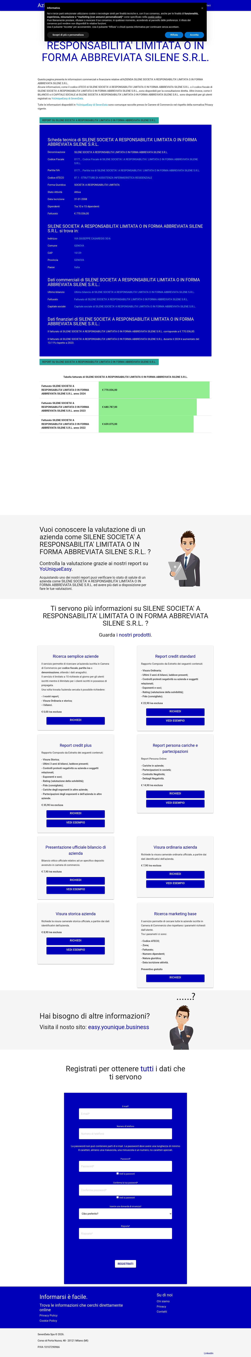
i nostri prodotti (133, 635)
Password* (125, 1159)
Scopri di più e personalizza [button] (68, 34)
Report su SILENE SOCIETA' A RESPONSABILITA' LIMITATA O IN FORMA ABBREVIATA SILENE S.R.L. (99, 120)
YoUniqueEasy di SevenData (67, 98)
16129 (77, 252)
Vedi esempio (175, 720)
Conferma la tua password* (125, 1183)
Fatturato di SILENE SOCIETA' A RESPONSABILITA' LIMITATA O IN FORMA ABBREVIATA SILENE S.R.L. (131, 299)
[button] (202, 8)
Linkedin (208, 1353)
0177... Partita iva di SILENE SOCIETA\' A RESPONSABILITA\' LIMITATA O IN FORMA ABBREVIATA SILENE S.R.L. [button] (137, 170)
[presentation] (125, 1250)
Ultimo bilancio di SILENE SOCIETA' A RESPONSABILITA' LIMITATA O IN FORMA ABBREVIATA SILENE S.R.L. (134, 292)
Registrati (125, 1263)
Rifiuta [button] (174, 34)
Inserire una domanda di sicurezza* (125, 1206)
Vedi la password (127, 1174)
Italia (77, 267)
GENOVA (79, 245)
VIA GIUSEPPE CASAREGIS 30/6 (92, 238)
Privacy (161, 1306)
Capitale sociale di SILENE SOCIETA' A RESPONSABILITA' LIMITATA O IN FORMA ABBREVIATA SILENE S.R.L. (135, 306)
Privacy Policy (48, 1315)
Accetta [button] (194, 34)
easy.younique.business (118, 1027)
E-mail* (125, 1106)
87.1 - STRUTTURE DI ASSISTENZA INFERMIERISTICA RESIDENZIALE (113, 177)
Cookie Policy (48, 1320)
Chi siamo (163, 1301)
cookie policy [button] (154, 17)
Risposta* (125, 1226)
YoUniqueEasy (55, 569)
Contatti (162, 1311)
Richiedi (75, 720)
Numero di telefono (125, 1126)
